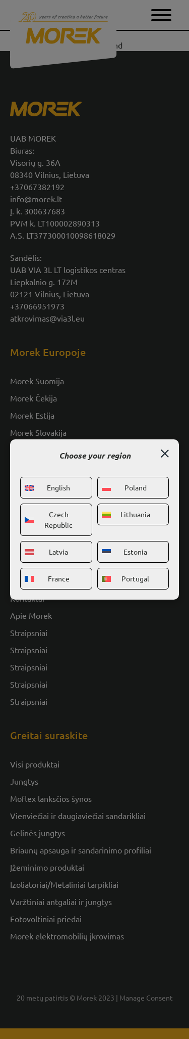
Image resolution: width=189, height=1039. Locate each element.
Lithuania (126, 514)
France (47, 578)
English (47, 487)
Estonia (125, 551)
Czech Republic (49, 519)
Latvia (46, 551)
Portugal (126, 578)
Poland (124, 487)
